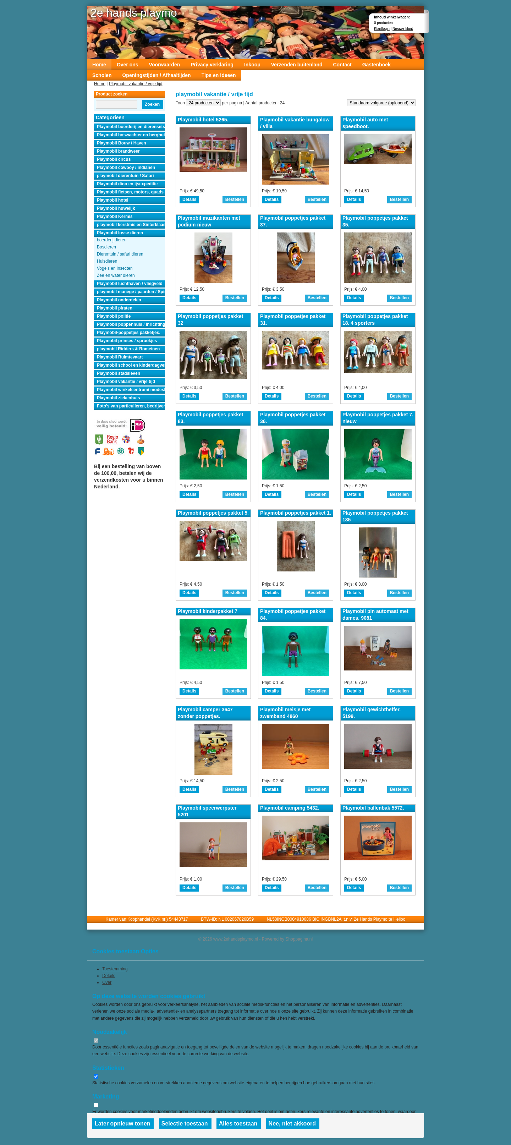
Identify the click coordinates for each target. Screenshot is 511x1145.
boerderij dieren (111, 239)
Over (106, 982)
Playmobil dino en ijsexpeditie (127, 183)
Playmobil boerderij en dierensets (131, 126)
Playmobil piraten (114, 308)
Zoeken (152, 104)
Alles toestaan (238, 1124)
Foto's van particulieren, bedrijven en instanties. (131, 406)
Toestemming (114, 968)
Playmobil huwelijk (116, 208)
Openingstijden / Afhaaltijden (156, 75)
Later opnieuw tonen (122, 1124)
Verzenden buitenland (297, 64)
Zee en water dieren (116, 275)
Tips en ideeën (219, 75)
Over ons (127, 64)
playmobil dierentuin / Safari (125, 175)
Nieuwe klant (402, 29)
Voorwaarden (164, 64)
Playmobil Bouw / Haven (121, 143)
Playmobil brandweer (118, 151)
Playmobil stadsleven (118, 373)
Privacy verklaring (212, 64)
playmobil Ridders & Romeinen (128, 348)
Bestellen (234, 199)
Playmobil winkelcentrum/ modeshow (131, 389)
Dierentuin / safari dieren (120, 254)
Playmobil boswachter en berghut (131, 134)
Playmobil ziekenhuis (118, 397)
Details (189, 199)
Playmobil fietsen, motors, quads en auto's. (131, 192)
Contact (342, 64)
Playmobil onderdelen (119, 299)
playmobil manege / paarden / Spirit (131, 291)
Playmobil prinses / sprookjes (127, 340)
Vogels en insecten (115, 268)
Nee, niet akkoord (292, 1124)
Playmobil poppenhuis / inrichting (131, 324)
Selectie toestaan (184, 1124)
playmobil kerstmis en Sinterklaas (131, 224)
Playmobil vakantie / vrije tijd (136, 83)
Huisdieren (107, 261)
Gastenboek (376, 64)
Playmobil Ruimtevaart (120, 357)
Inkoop (252, 64)
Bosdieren (106, 247)
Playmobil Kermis (115, 216)
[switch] (96, 1040)
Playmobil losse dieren (120, 232)
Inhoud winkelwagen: (392, 17)
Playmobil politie (114, 316)
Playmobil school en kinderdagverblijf (131, 365)
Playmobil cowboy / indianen (126, 167)
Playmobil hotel (112, 200)
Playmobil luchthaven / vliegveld (130, 283)
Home (99, 64)
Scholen (101, 75)
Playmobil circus (114, 159)
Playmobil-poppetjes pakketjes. (128, 332)
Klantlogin (382, 29)
